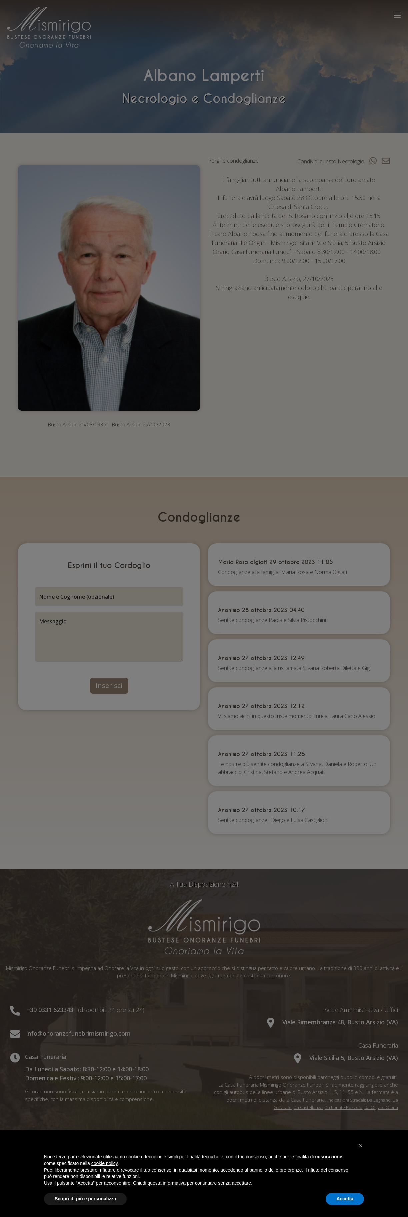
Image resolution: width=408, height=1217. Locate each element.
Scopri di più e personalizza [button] (85, 1198)
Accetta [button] (344, 1198)
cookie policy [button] (104, 1163)
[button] (360, 1145)
